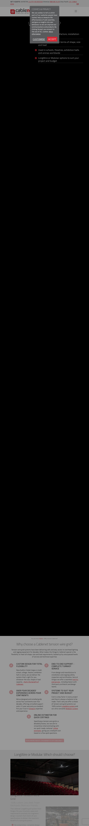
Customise (39, 39)
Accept (52, 39)
